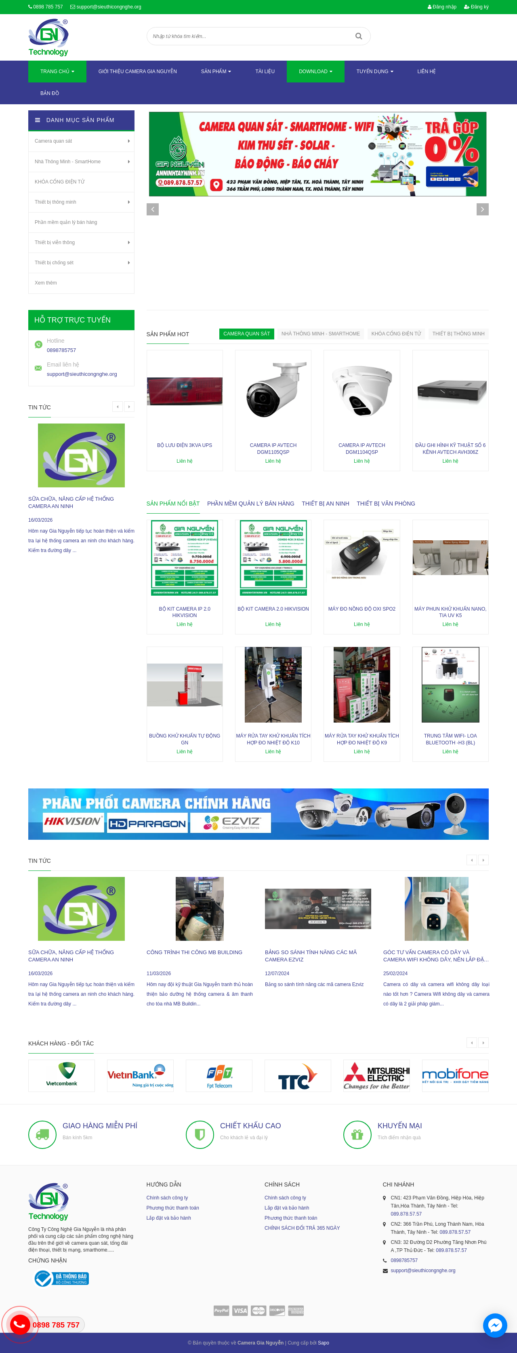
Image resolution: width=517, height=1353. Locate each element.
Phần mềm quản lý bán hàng (66, 222)
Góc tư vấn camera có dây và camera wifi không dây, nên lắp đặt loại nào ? (435, 956)
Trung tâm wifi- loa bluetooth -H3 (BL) (450, 739)
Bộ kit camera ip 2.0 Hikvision (184, 612)
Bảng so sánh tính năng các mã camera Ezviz (311, 956)
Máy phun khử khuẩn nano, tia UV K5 (450, 612)
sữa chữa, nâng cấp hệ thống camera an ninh (71, 502)
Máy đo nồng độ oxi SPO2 (361, 609)
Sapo (323, 1343)
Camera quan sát (53, 141)
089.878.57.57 (406, 1214)
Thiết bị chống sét (54, 263)
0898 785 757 (48, 7)
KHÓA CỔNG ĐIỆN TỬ (59, 182)
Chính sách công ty (167, 1198)
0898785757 (61, 350)
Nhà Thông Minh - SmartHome (68, 161)
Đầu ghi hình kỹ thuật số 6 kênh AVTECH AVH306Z (450, 449)
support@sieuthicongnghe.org (108, 7)
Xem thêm (46, 283)
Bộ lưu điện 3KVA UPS (184, 445)
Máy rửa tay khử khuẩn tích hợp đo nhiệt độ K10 (273, 739)
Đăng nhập (442, 7)
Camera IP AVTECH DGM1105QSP (273, 449)
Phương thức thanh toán (173, 1208)
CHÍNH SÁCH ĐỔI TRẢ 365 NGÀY (302, 1228)
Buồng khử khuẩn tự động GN (184, 739)
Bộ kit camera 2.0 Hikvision (273, 609)
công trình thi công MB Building (194, 952)
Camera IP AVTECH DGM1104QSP (361, 449)
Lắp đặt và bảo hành (169, 1218)
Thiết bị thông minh (55, 202)
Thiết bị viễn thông (55, 242)
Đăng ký (476, 7)
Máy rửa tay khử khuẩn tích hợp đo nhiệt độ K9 (362, 739)
